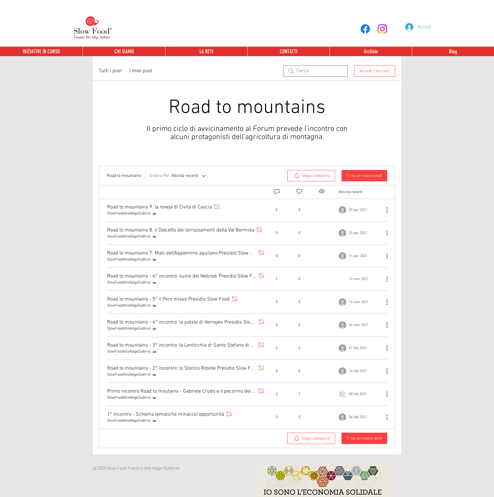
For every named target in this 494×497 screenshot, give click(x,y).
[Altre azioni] (384, 210)
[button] (371, 51)
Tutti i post (110, 71)
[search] (316, 71)
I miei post (140, 71)
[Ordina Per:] (178, 175)
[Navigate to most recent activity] (359, 279)
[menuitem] (311, 175)
